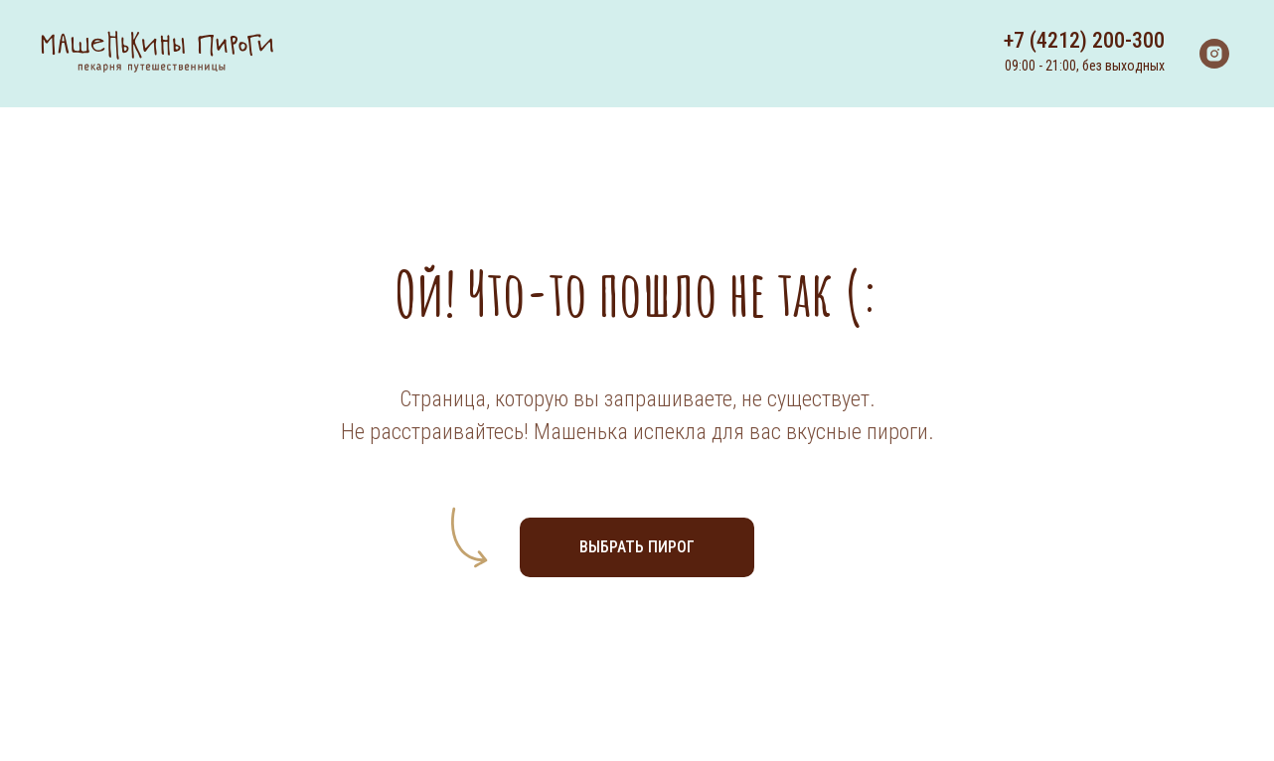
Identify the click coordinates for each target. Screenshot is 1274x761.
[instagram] (1214, 54)
